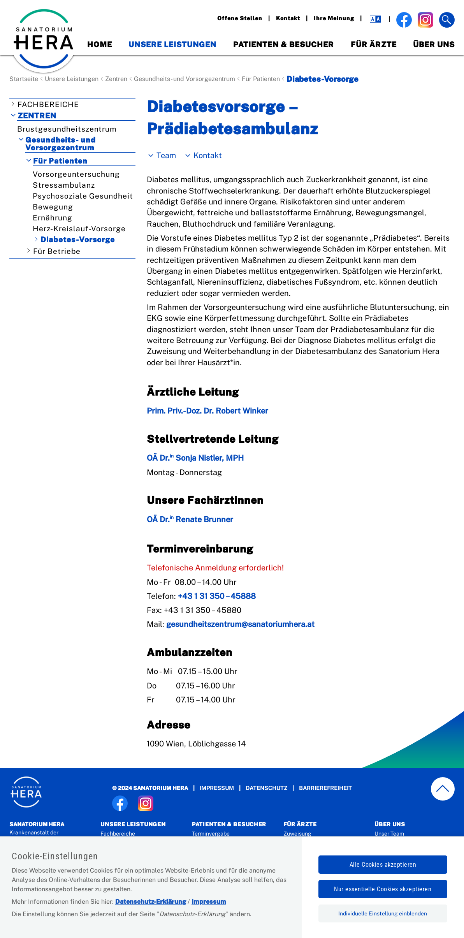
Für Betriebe (57, 251)
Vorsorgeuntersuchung (76, 174)
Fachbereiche (48, 104)
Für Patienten (261, 79)
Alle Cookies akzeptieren (383, 864)
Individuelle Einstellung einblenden (382, 913)
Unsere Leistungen (172, 44)
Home (99, 44)
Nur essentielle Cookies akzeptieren (382, 889)
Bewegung (53, 206)
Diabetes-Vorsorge (77, 239)
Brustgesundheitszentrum (67, 129)
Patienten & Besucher (283, 44)
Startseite (23, 79)
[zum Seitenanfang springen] (443, 789)
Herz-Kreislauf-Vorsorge (79, 228)
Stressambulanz (64, 185)
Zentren (116, 79)
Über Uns (434, 44)
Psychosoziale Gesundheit (83, 196)
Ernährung (52, 217)
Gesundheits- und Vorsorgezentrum (184, 79)
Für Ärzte (374, 44)
